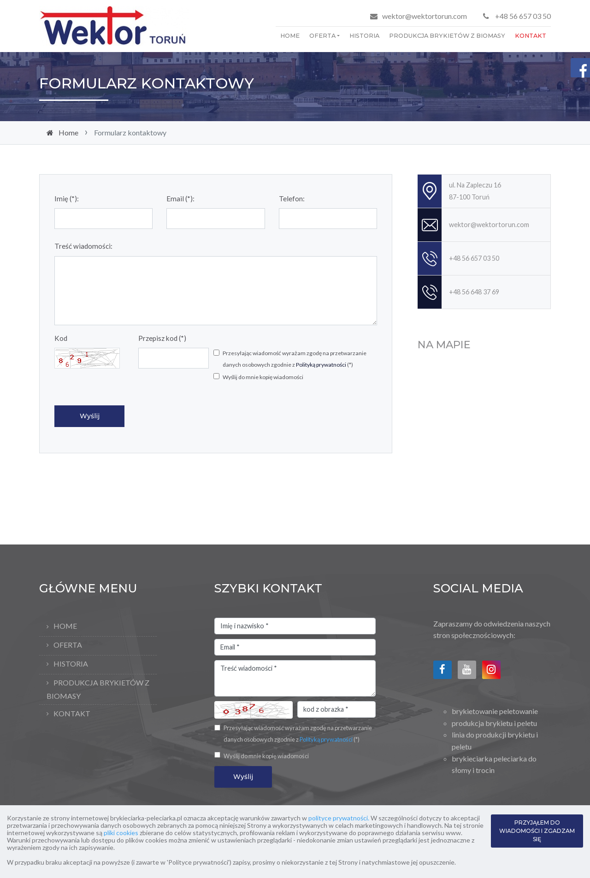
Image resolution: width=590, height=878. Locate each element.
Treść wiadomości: (83, 246)
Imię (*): (66, 198)
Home (290, 35)
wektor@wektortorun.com (424, 16)
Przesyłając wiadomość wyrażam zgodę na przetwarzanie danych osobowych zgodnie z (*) (294, 359)
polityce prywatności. (338, 818)
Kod (60, 338)
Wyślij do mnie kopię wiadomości (263, 377)
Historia (364, 35)
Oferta (322, 35)
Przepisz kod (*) (162, 338)
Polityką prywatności (321, 364)
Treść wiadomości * (295, 678)
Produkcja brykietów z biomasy (447, 35)
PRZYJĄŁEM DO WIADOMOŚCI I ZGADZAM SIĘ (537, 831)
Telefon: (292, 198)
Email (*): (180, 198)
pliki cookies (121, 833)
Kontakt (530, 35)
